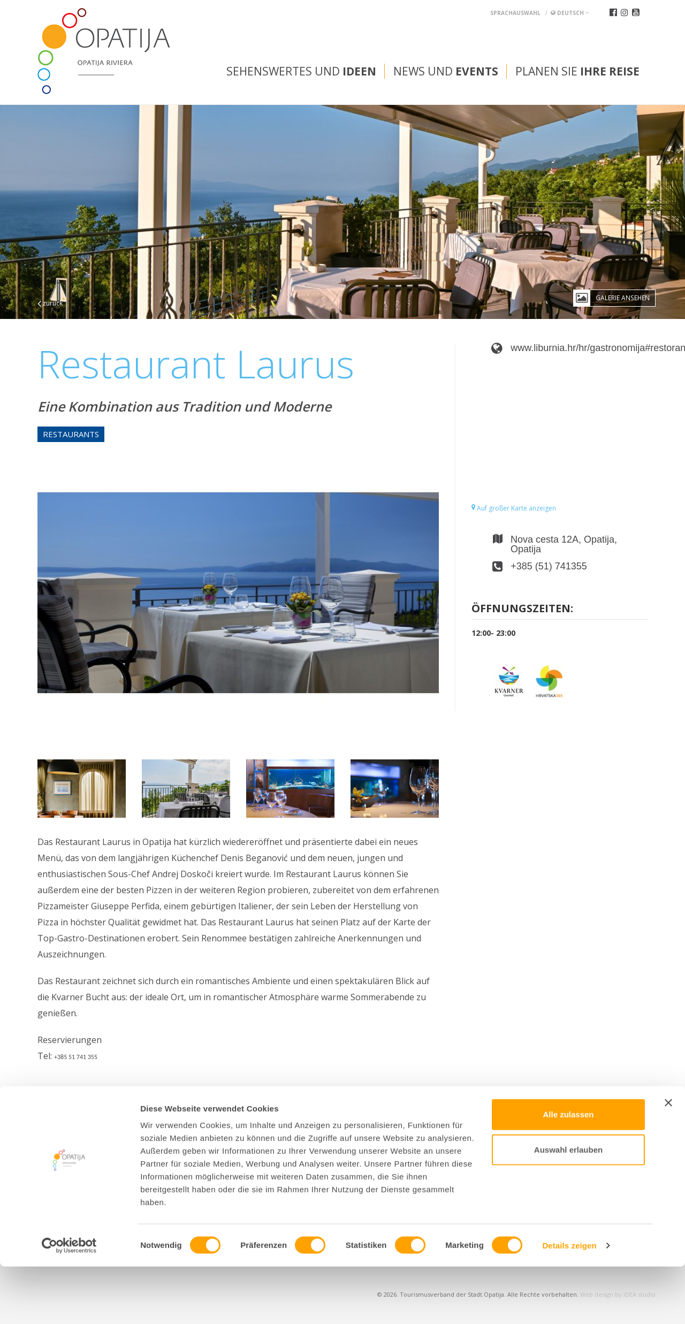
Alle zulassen (568, 1171)
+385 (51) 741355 (549, 566)
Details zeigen (569, 1302)
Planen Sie (577, 71)
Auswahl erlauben (568, 1207)
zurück (50, 303)
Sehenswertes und (301, 71)
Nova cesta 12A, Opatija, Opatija (564, 544)
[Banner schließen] (668, 1160)
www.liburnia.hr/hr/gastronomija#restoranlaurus (579, 348)
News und (445, 71)
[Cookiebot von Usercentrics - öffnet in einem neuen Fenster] (69, 1303)
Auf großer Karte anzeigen (513, 508)
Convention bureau (78, 1129)
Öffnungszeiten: (522, 609)
